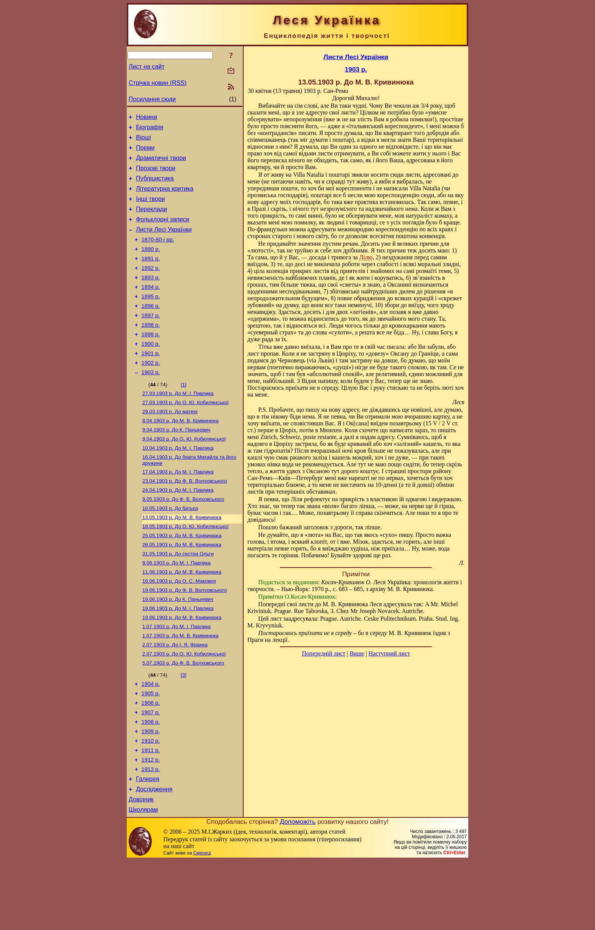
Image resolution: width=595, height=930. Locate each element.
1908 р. (151, 781)
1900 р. (151, 371)
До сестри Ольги (178, 598)
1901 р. (151, 382)
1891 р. (151, 276)
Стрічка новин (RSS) (157, 83)
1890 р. (151, 265)
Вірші (143, 141)
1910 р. (151, 802)
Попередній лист (323, 653)
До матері (170, 444)
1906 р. (151, 760)
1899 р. (151, 361)
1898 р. (151, 350)
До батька (170, 549)
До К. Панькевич (176, 464)
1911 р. (151, 813)
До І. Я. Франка (175, 696)
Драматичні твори (161, 163)
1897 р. (151, 339)
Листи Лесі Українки (164, 243)
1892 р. (151, 286)
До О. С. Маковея (179, 627)
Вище (356, 653)
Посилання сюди (152, 99)
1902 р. (151, 392)
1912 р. (151, 823)
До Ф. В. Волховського (184, 519)
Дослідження (154, 856)
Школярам (143, 879)
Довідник (141, 867)
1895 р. (151, 318)
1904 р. (151, 739)
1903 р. (151, 403)
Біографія (149, 129)
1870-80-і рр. (158, 254)
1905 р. (151, 749)
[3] (183, 728)
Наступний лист (389, 653)
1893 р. (151, 297)
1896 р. (151, 329)
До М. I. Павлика (178, 425)
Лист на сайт (147, 66)
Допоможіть (297, 891)
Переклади (151, 220)
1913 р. (151, 834)
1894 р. (151, 307)
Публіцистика (155, 186)
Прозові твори (155, 175)
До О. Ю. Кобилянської (185, 435)
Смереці (202, 922)
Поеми (145, 152)
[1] (183, 415)
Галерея (147, 845)
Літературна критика (164, 197)
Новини (146, 118)
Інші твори (150, 209)
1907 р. (151, 770)
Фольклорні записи (162, 232)
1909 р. (151, 792)
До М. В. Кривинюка (180, 454)
